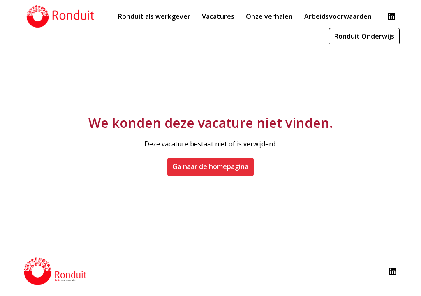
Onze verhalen (269, 16)
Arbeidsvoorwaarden (338, 16)
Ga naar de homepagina (210, 166)
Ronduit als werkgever (154, 16)
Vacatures (218, 16)
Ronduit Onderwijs (364, 36)
